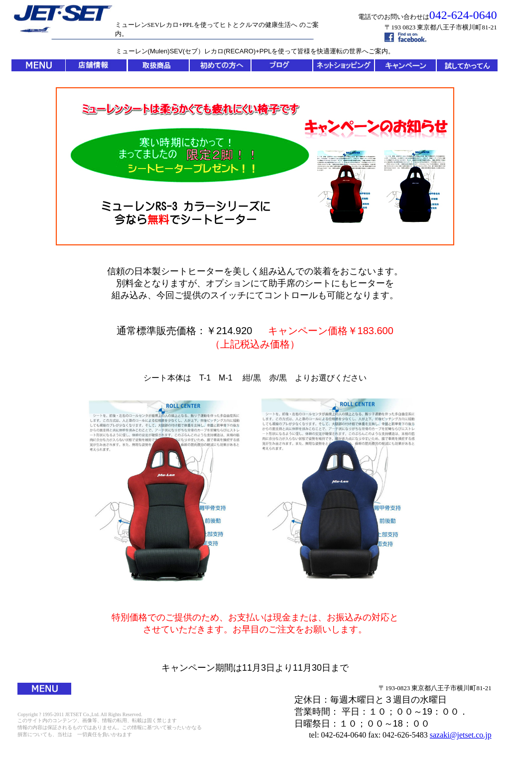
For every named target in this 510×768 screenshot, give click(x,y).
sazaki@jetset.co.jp (461, 735)
